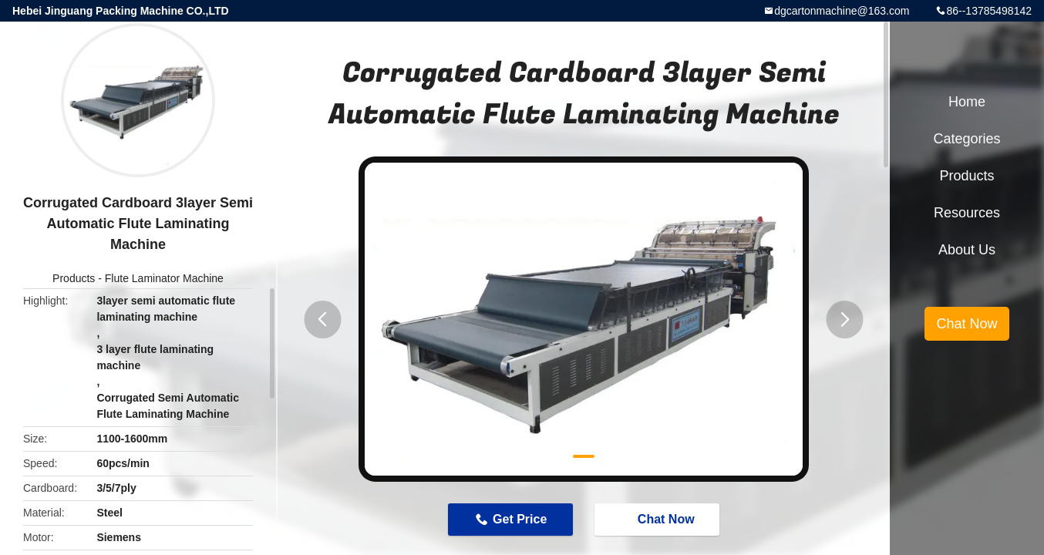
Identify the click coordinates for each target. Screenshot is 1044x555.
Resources (967, 212)
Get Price (520, 519)
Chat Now (658, 518)
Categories (966, 138)
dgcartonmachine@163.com (841, 11)
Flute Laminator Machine (164, 278)
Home (966, 101)
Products (73, 278)
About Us (966, 249)
